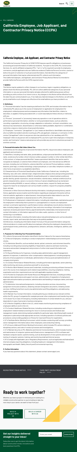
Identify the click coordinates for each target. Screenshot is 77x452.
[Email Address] (50, 434)
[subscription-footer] (69, 434)
